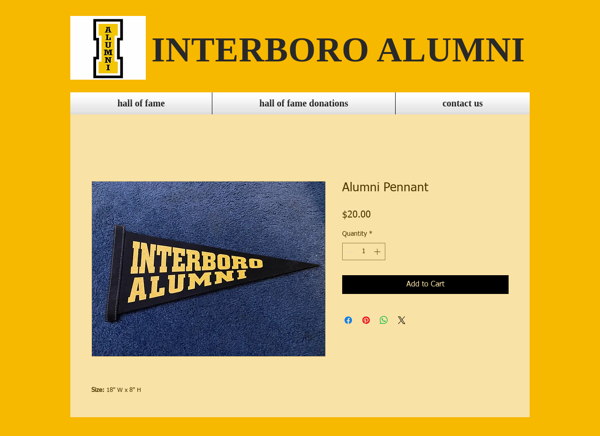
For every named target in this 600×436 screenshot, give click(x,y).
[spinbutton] (363, 251)
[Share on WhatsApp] (384, 320)
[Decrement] (349, 251)
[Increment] (378, 251)
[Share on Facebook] (348, 320)
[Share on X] (401, 320)
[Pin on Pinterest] (366, 320)
